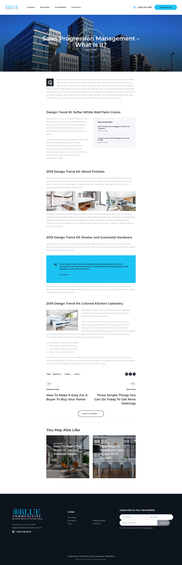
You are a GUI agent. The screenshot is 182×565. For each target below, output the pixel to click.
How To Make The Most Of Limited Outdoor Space (67, 449)
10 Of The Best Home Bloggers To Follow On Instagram (114, 127)
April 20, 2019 (102, 131)
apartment (57, 374)
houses (67, 374)
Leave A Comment (90, 413)
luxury (76, 374)
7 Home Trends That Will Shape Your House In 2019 (114, 139)
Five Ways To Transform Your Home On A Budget (112, 451)
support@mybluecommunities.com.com (27, 528)
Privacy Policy (148, 528)
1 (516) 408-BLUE (23, 532)
